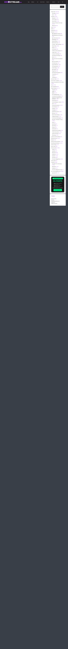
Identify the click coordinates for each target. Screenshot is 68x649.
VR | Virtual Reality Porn (55, 171)
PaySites (53, 155)
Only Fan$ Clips (55, 64)
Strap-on (53, 127)
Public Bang (54, 67)
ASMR (53, 91)
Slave (53, 122)
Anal (52, 27)
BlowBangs (54, 39)
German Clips (53, 78)
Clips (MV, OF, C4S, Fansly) (57, 163)
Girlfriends (54, 49)
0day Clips (53, 11)
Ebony (53, 47)
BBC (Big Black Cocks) (56, 33)
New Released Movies (55, 143)
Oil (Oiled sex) (54, 63)
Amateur (53, 16)
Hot (37, 1)
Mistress (53, 113)
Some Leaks (53, 160)
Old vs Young (53, 144)
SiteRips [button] (33, 2)
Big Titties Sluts (55, 38)
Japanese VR (54, 172)
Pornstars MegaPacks (56, 159)
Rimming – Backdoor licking (57, 119)
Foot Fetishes (54, 106)
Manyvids (54, 152)
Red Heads (54, 69)
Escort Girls (54, 21)
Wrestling (54, 135)
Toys (53, 75)
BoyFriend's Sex (55, 42)
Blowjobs (53, 18)
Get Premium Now (57, 190)
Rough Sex (54, 71)
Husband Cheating (55, 53)
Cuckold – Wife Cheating (56, 44)
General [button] (54, 2)
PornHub (53, 157)
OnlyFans (54, 154)
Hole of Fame (42, 1)
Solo (53, 14)
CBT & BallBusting (55, 94)
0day (28, 1)
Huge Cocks (54, 52)
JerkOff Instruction (55, 111)
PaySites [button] (48, 2)
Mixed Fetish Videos (55, 114)
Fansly (53, 149)
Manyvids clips (54, 138)
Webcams (54, 25)
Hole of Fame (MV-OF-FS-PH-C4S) (57, 82)
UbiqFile (52, 162)
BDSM (53, 92)
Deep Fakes (54, 45)
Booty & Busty (54, 41)
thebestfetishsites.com (55, 201)
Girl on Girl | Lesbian (55, 80)
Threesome (54, 74)
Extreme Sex (54, 100)
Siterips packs (53, 147)
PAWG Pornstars (54, 203)
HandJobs (54, 110)
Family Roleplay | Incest (56, 102)
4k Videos (54, 13)
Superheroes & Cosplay (56, 130)
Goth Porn (53, 202)
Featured (53, 30)
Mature (52, 139)
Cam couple (54, 19)
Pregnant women (55, 116)
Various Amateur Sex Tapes (57, 22)
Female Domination (55, 105)
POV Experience (55, 66)
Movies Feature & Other (55, 141)
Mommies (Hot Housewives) (57, 58)
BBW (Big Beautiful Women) (57, 35)
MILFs (53, 57)
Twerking (54, 77)
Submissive (54, 128)
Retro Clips (53, 146)
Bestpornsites (53, 198)
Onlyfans (53, 168)
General (52, 32)
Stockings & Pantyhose (56, 72)
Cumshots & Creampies (56, 96)
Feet (53, 103)
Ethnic (52, 28)
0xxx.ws (52, 199)
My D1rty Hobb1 (55, 61)
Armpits (53, 89)
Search (62, 6)
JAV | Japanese (54, 86)
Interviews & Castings (56, 55)
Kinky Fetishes (53, 88)
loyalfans (53, 151)
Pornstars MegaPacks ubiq (57, 169)
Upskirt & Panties (55, 133)
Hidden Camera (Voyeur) (56, 50)
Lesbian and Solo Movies (55, 136)
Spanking (54, 124)
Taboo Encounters (55, 131)
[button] (62, 2)
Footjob (53, 108)
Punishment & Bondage (56, 118)
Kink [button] (59, 2)
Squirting (54, 125)
